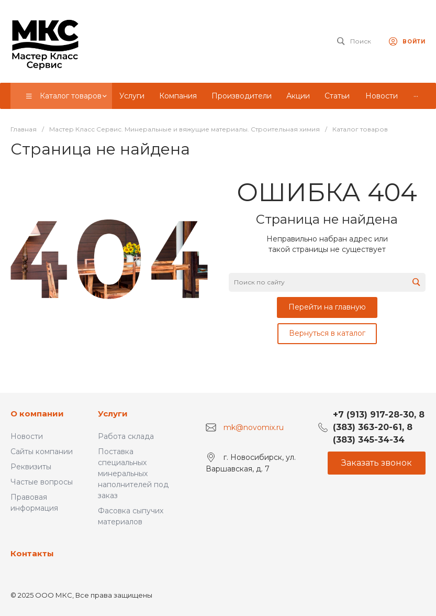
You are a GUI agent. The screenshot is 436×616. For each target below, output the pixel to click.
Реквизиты (30, 466)
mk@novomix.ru (253, 427)
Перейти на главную (327, 307)
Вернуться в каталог (327, 333)
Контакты (32, 553)
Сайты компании (41, 451)
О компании (37, 414)
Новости (26, 436)
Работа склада (126, 436)
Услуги (113, 414)
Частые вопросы (41, 482)
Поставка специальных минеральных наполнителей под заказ (133, 473)
